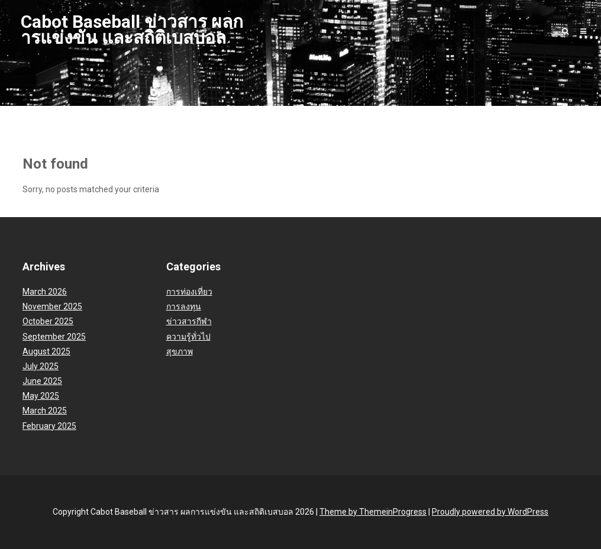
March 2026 (44, 291)
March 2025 (44, 410)
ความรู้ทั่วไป (188, 336)
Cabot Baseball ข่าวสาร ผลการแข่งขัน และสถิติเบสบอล (132, 29)
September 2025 (54, 336)
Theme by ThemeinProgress (372, 511)
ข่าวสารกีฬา (189, 321)
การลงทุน (183, 306)
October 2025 (47, 321)
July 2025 (40, 366)
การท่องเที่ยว (189, 291)
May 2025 (40, 396)
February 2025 (49, 426)
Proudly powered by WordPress (490, 511)
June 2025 (42, 381)
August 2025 (46, 351)
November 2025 (52, 306)
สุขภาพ (179, 351)
